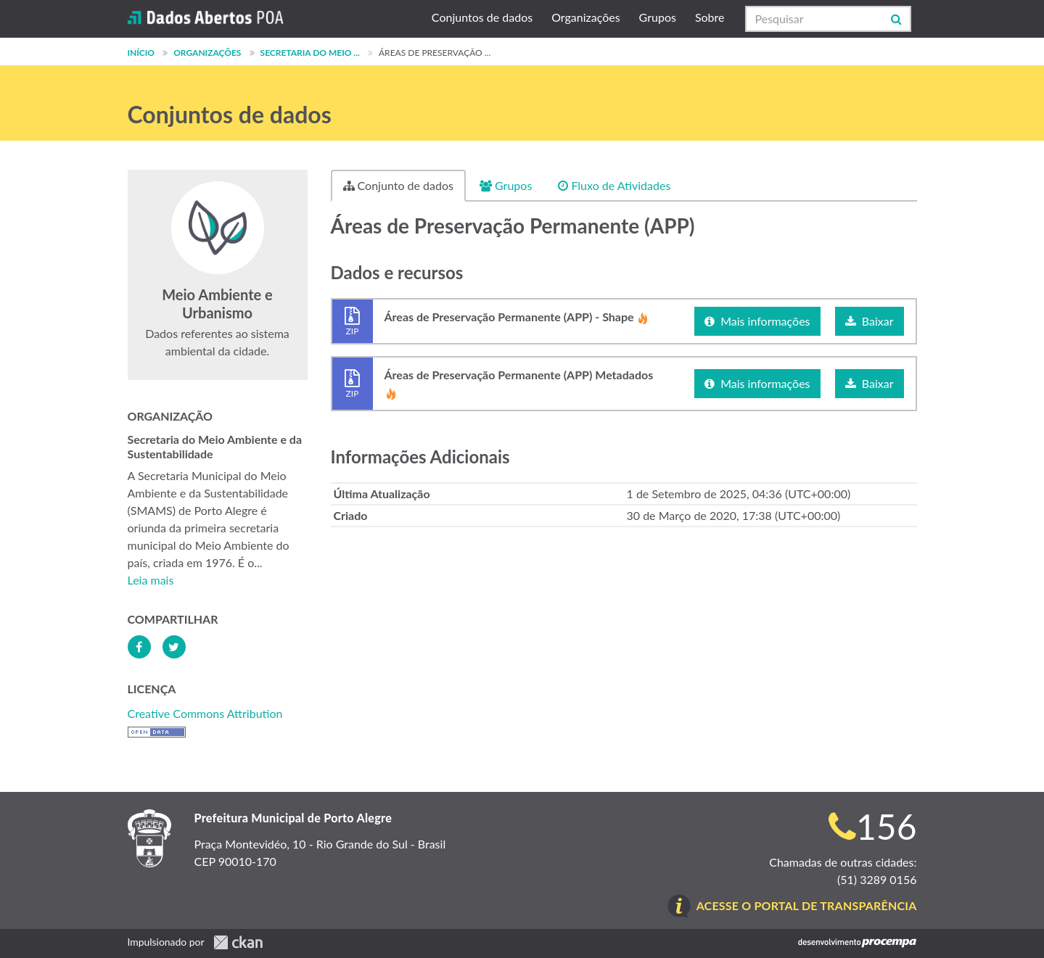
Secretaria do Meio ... (310, 52)
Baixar (869, 321)
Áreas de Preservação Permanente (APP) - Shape (517, 321)
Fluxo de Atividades (614, 185)
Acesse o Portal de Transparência (806, 905)
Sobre (710, 17)
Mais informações (757, 321)
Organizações (585, 17)
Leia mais (151, 580)
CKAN (238, 942)
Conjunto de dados (398, 185)
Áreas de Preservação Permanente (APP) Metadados (519, 383)
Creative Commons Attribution (205, 713)
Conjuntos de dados (482, 17)
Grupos (657, 17)
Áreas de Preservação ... (434, 52)
